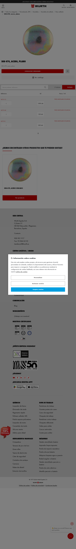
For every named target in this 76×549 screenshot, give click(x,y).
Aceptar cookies (38, 289)
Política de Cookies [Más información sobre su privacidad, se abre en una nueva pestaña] (21, 272)
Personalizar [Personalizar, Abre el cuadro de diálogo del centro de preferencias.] (38, 277)
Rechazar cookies (38, 283)
